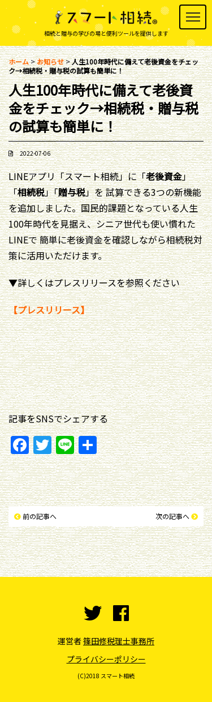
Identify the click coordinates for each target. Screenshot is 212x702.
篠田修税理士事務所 (118, 641)
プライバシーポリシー (106, 659)
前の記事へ (40, 516)
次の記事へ (172, 516)
